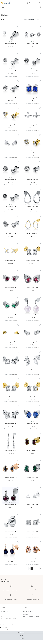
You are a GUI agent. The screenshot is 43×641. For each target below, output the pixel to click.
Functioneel (5, 627)
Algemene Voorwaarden (28, 611)
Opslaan (21, 635)
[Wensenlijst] (32, 3)
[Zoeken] (40, 7)
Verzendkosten (14, 49)
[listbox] (10, 34)
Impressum (25, 613)
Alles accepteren (21, 632)
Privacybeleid (25, 614)
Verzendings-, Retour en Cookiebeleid (31, 616)
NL (40, 2)
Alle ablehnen (21, 638)
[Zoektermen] (30, 7)
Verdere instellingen (4, 629)
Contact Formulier (5, 611)
